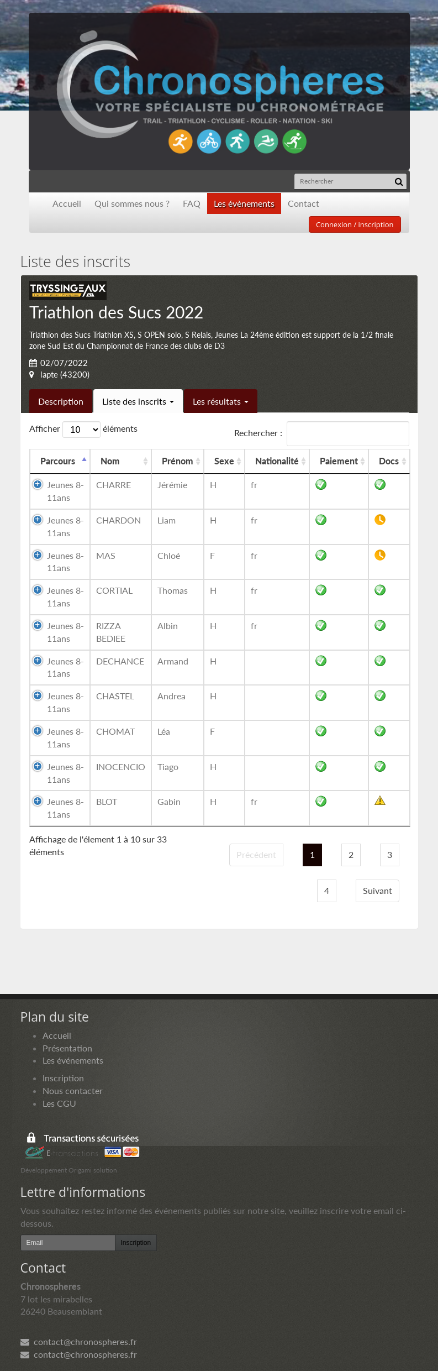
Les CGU (59, 1103)
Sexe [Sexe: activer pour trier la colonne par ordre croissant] (224, 461)
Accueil (66, 203)
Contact (303, 203)
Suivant (377, 890)
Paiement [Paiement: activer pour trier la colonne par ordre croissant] (339, 461)
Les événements (73, 1060)
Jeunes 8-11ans (65, 491)
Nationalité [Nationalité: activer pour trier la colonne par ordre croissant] (277, 461)
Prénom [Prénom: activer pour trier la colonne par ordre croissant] (177, 461)
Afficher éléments (83, 429)
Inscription (63, 1077)
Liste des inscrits (138, 401)
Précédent (256, 854)
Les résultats (221, 401)
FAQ (191, 203)
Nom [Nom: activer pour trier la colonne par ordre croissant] (110, 461)
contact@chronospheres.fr (78, 1341)
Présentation (67, 1048)
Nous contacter (73, 1090)
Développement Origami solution (68, 1170)
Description (60, 401)
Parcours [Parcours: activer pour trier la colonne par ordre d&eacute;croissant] (57, 461)
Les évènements (244, 203)
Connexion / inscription (355, 224)
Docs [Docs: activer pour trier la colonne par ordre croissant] (389, 461)
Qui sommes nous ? (132, 203)
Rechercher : (321, 433)
